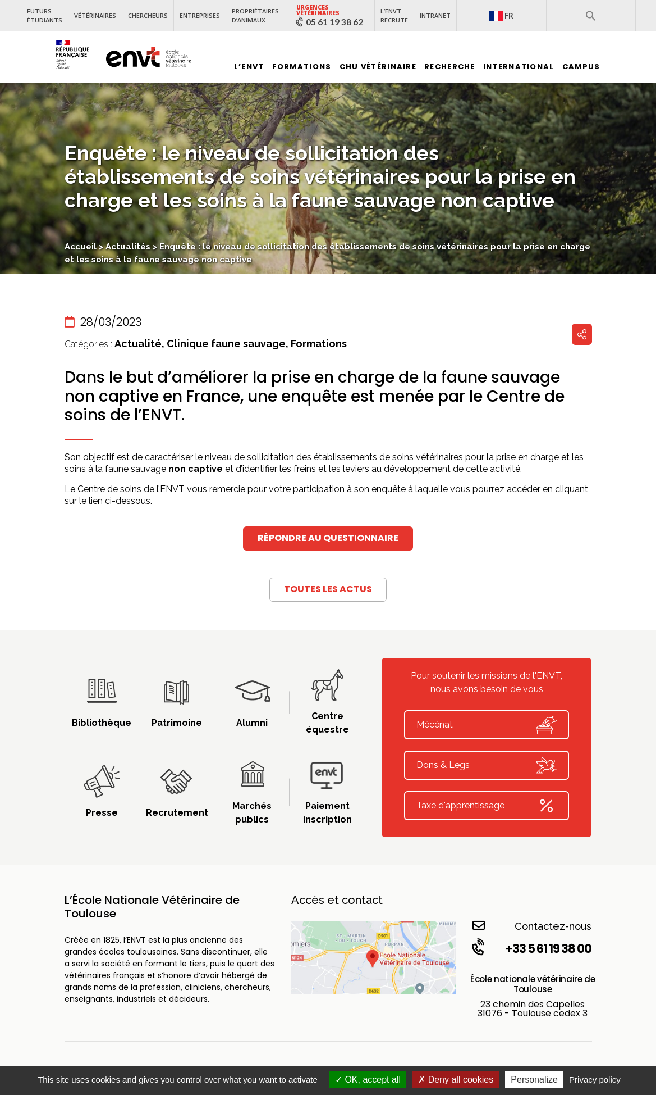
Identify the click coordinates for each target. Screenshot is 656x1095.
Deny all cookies (455, 1079)
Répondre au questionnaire (328, 537)
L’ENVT (249, 66)
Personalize (534, 1079)
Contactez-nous (532, 925)
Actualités (127, 247)
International (518, 66)
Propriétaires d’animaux (255, 15)
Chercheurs (148, 15)
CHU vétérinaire (378, 66)
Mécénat (486, 725)
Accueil (81, 247)
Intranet (435, 15)
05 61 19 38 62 (334, 22)
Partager (581, 334)
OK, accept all (368, 1079)
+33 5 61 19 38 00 (531, 948)
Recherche (449, 66)
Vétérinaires (95, 15)
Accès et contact (337, 900)
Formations (302, 66)
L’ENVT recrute (394, 15)
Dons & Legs (486, 765)
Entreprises (200, 15)
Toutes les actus (328, 589)
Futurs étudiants (44, 15)
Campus (581, 66)
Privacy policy (595, 1079)
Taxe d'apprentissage (486, 806)
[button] (591, 16)
